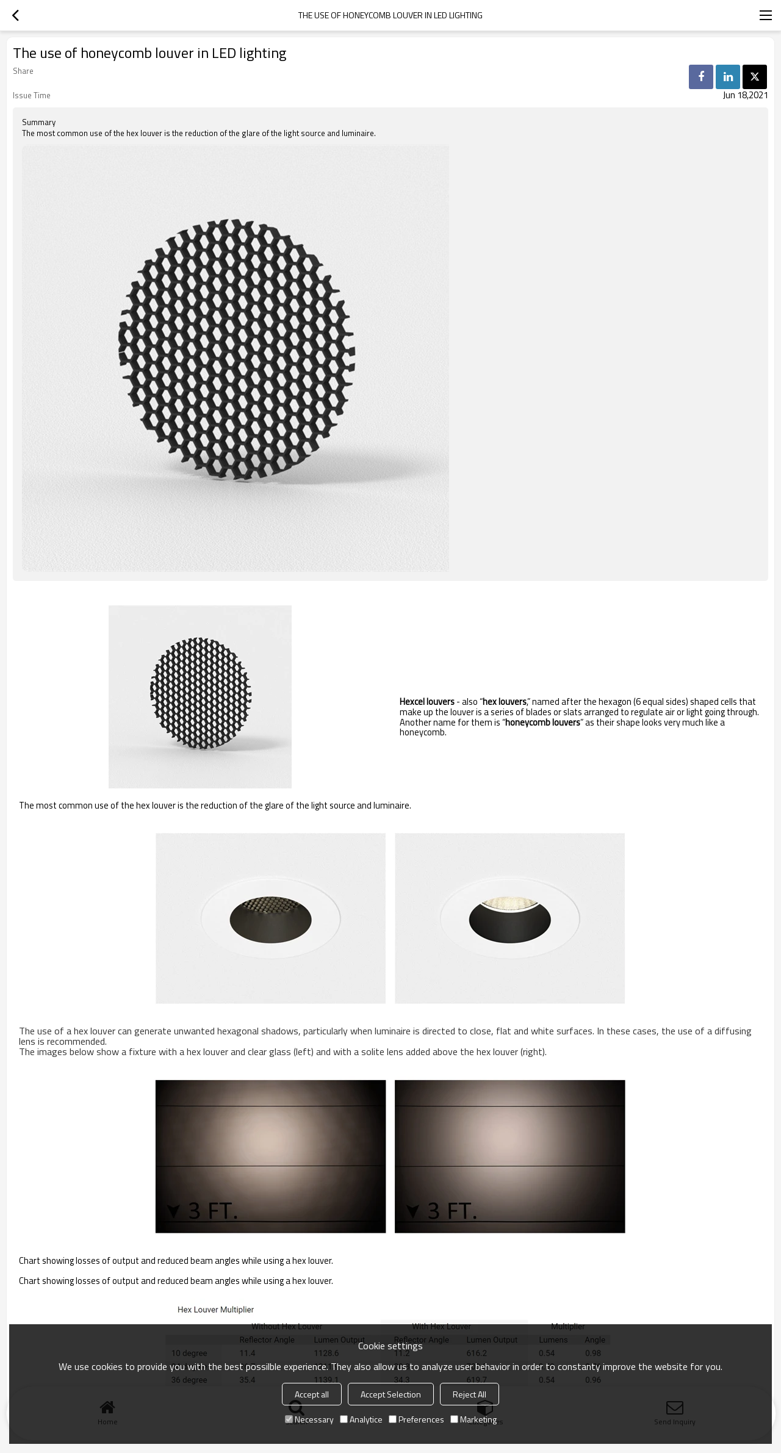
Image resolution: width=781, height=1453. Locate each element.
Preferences (416, 1419)
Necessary (309, 1419)
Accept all (312, 1394)
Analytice (361, 1419)
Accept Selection (391, 1394)
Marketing (473, 1419)
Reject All (469, 1394)
